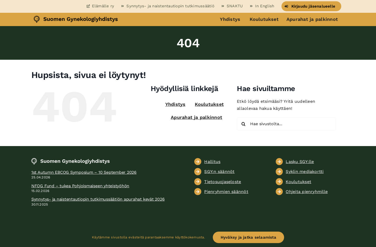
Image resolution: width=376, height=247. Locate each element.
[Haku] (243, 123)
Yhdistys (230, 19)
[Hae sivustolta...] (286, 123)
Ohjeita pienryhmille (307, 191)
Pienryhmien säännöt (226, 191)
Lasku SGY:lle (300, 161)
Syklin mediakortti (305, 171)
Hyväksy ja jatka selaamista (248, 237)
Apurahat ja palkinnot (312, 19)
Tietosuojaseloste (222, 181)
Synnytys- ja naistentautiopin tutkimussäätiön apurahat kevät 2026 (97, 199)
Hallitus (212, 161)
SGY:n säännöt (219, 171)
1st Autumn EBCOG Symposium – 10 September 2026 (84, 172)
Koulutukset (264, 19)
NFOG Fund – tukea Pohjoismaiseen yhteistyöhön (80, 185)
